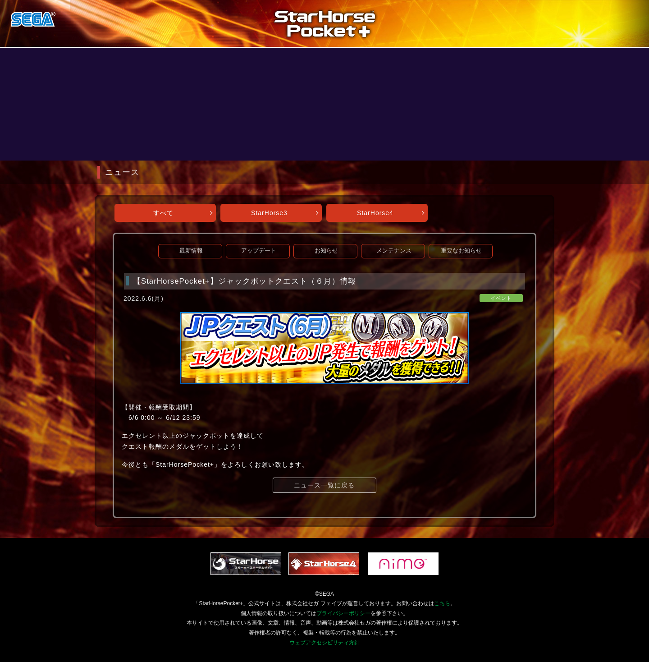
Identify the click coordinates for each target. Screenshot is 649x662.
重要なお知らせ (461, 251)
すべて (163, 212)
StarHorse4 (375, 212)
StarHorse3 (269, 212)
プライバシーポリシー (343, 613)
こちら (442, 603)
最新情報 (191, 251)
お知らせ (326, 251)
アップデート (258, 251)
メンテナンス (393, 251)
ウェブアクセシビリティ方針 (324, 642)
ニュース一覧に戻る (324, 485)
